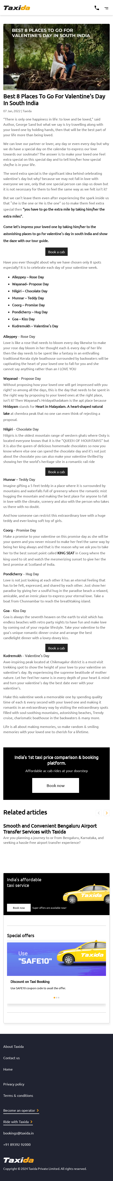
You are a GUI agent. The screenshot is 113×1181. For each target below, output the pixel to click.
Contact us (11, 1057)
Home (8, 1069)
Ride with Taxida (17, 1121)
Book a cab (56, 251)
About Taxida (13, 1046)
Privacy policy (13, 1084)
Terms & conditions (18, 1095)
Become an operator (21, 1110)
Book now (56, 785)
